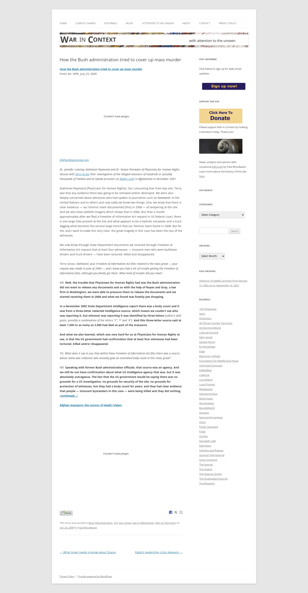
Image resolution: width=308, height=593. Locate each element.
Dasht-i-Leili (127, 179)
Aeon (202, 313)
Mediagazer (206, 389)
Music (129, 23)
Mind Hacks (206, 398)
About (186, 23)
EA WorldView (207, 346)
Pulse (202, 431)
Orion (202, 422)
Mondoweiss (206, 403)
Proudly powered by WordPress (95, 576)
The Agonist (206, 464)
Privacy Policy (227, 23)
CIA (116, 523)
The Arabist (205, 469)
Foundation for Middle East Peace (218, 361)
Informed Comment (211, 365)
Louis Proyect (207, 384)
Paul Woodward (87, 527)
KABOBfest (205, 370)
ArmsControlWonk (210, 328)
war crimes (125, 523)
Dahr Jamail (205, 337)
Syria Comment (208, 460)
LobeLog (204, 375)
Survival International (211, 455)
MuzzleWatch (207, 408)
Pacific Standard (208, 427)
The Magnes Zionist (210, 474)
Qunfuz (203, 436)
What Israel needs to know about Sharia (88, 552)
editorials (217, 167)
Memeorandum (208, 394)
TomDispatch (207, 483)
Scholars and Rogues (211, 450)
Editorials (110, 23)
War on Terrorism (165, 523)
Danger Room (207, 342)
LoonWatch (206, 379)
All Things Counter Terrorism (215, 323)
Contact (204, 23)
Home (63, 23)
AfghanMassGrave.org (74, 160)
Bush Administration (101, 523)
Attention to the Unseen (158, 23)
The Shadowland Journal (213, 478)
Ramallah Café (207, 441)
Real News (205, 445)
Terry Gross (82, 174)
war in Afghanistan (143, 523)
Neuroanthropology (211, 417)
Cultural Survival (208, 332)
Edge (202, 351)
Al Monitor (205, 318)
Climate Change (85, 23)
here (201, 176)
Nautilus (204, 412)
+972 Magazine (207, 309)
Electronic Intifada (209, 356)
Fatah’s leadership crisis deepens (158, 552)
